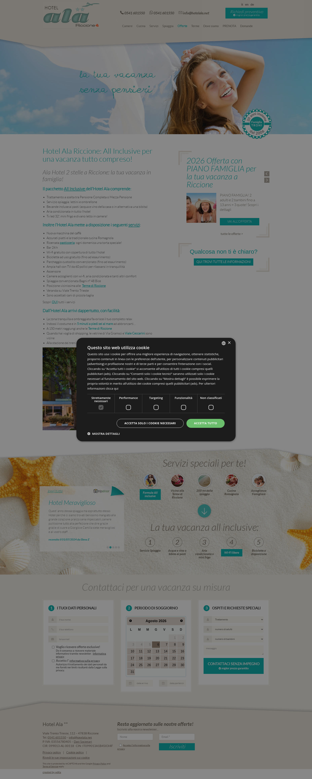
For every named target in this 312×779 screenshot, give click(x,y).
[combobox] (224, 343)
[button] (103, 433)
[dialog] (156, 389)
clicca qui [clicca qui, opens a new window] (112, 388)
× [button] (229, 342)
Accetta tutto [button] (205, 423)
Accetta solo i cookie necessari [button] (150, 423)
